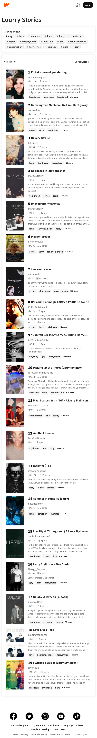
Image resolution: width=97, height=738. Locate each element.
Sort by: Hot (83, 61)
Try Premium (38, 725)
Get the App (54, 725)
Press (64, 729)
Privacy (24, 734)
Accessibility (56, 734)
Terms (14, 734)
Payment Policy (39, 734)
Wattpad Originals (20, 725)
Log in (88, 5)
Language (68, 725)
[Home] (38, 5)
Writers (79, 725)
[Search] (78, 5)
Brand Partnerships (41, 729)
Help (67, 734)
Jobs (55, 729)
